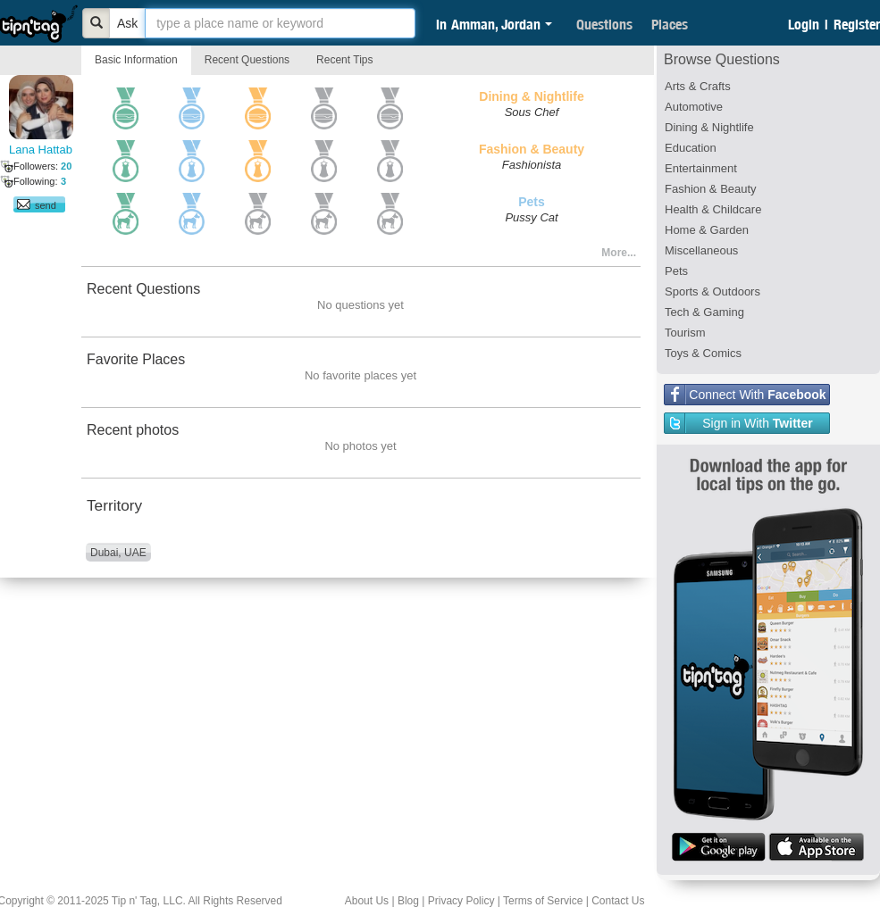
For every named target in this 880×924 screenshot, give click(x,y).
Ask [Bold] (127, 23)
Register (857, 24)
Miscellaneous (701, 250)
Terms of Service (542, 901)
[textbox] (280, 23)
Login (803, 24)
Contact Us (617, 901)
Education (691, 147)
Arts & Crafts (698, 86)
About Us (367, 901)
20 (66, 166)
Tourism (685, 332)
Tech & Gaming (704, 312)
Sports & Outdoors (712, 291)
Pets (676, 271)
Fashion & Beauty (711, 189)
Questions (604, 24)
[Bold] (96, 23)
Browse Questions (722, 59)
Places (669, 24)
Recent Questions (247, 60)
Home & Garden (707, 230)
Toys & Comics (703, 353)
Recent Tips (344, 60)
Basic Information (136, 60)
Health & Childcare (713, 209)
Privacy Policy (461, 901)
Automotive (694, 106)
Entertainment (701, 168)
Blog (408, 901)
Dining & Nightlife (709, 127)
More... (618, 252)
